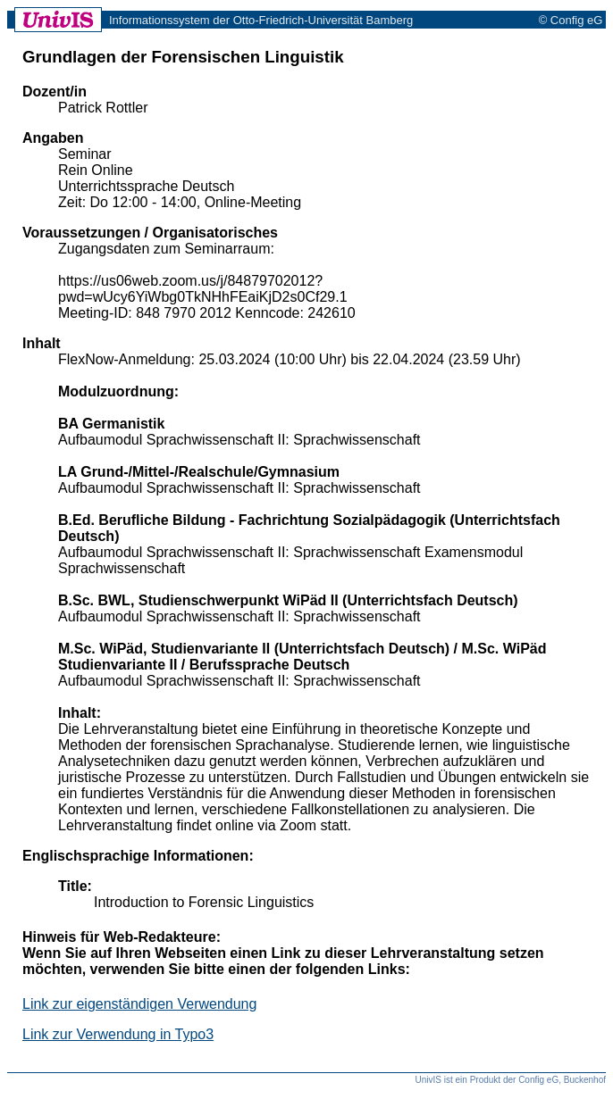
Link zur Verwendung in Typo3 (118, 1034)
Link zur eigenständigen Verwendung (139, 1004)
